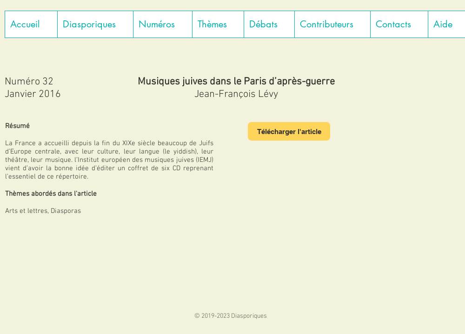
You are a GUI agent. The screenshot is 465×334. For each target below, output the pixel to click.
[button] (95, 24)
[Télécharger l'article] (289, 131)
